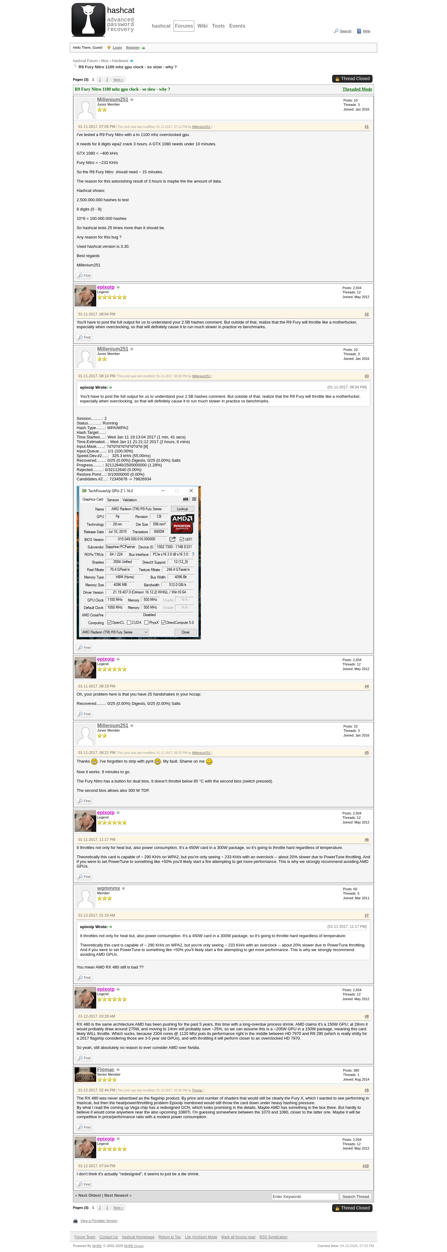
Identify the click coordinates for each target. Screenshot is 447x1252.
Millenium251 (112, 99)
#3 (367, 376)
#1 (367, 127)
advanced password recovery (119, 19)
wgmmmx (108, 888)
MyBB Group (134, 1246)
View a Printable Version (98, 1221)
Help (366, 31)
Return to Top (170, 1237)
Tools (218, 26)
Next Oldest (90, 1195)
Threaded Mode (357, 89)
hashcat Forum (85, 61)
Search (345, 31)
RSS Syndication (273, 1237)
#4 (367, 686)
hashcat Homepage (138, 1237)
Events (237, 26)
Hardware (120, 61)
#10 (366, 1166)
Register (133, 47)
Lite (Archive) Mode (201, 1237)
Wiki (202, 26)
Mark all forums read (238, 1237)
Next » (118, 79)
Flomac (106, 1069)
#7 (367, 915)
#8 (367, 1016)
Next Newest (116, 1195)
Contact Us (108, 1237)
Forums (184, 26)
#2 (367, 314)
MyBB (96, 1246)
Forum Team (84, 1237)
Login (117, 47)
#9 (367, 1090)
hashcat (161, 26)
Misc (105, 61)
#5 (367, 753)
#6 (367, 839)
